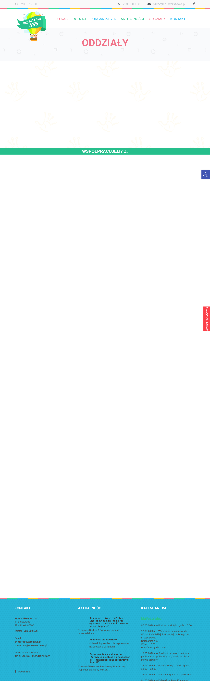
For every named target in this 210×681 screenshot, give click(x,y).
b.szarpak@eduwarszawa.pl (31, 645)
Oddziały (157, 19)
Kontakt (177, 19)
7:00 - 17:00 (28, 4)
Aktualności (132, 19)
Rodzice (80, 19)
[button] (205, 174)
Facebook (24, 671)
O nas (62, 19)
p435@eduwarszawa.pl (169, 4)
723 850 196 (131, 4)
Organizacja (104, 19)
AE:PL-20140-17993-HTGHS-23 (32, 656)
